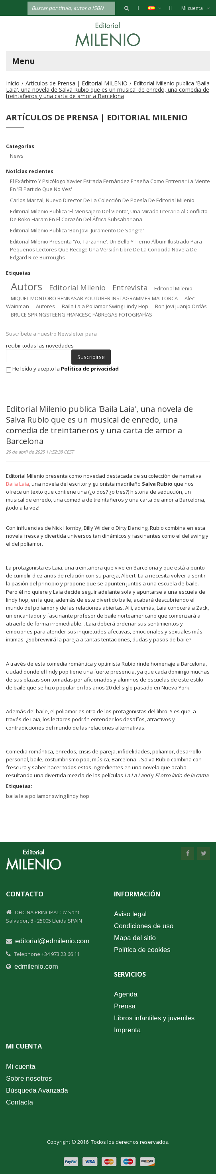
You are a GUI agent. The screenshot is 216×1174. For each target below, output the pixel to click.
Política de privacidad (90, 368)
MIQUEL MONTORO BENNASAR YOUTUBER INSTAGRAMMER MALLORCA (94, 298)
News (17, 155)
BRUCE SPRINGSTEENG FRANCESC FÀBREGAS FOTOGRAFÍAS (81, 314)
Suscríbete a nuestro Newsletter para (51, 333)
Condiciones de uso (143, 926)
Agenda (125, 994)
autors (26, 286)
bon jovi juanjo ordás (181, 306)
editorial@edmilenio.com (52, 941)
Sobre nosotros (29, 1078)
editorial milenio (77, 287)
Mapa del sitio (135, 938)
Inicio (13, 83)
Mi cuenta (195, 8)
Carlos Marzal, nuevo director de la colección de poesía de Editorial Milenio (102, 200)
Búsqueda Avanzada (37, 1090)
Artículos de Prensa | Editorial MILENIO (77, 83)
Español (158, 8)
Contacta (19, 1102)
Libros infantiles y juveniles (154, 1018)
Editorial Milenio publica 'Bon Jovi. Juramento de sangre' (77, 230)
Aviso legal (130, 914)
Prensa (124, 1006)
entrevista (129, 287)
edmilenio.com (36, 966)
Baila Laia (17, 483)
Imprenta (127, 1030)
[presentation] (63, 388)
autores (45, 306)
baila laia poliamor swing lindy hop (105, 306)
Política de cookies (142, 950)
